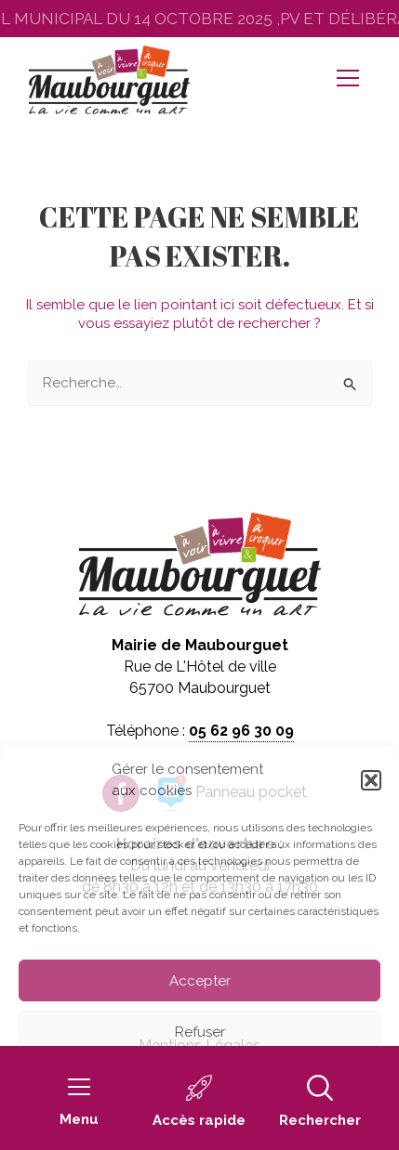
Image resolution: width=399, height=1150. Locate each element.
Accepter (200, 981)
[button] (371, 780)
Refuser (200, 1032)
